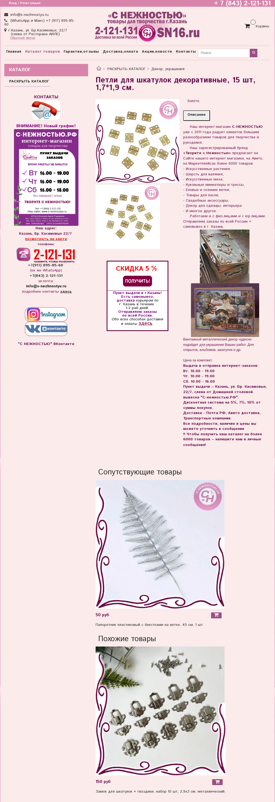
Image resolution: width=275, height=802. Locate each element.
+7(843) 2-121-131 (46, 275)
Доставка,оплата (120, 51)
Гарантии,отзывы (81, 51)
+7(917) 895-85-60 (46, 265)
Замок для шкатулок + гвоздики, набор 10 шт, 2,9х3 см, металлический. (161, 791)
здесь (145, 323)
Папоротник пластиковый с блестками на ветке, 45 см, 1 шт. (150, 624)
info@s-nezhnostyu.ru (29, 14)
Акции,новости (157, 51)
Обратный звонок (22, 38)
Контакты (186, 51)
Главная (13, 51)
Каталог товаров (42, 51)
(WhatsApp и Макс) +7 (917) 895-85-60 (39, 22)
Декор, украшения (167, 69)
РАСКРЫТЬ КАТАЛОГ (126, 69)
